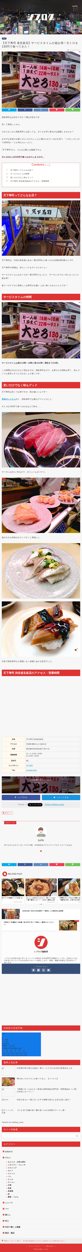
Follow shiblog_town (54, 804)
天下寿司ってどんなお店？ (21, 170)
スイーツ (11, 1174)
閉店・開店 (10, 1233)
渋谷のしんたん (9, 399)
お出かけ (9, 1151)
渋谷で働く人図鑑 (12, 1227)
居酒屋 (10, 1191)
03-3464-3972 (31, 770)
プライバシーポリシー (35, 1246)
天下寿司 (29, 765)
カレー (10, 1171)
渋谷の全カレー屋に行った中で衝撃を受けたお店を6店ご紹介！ (44, 1100)
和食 (4, 38)
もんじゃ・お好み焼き (17, 1162)
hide (47, 165)
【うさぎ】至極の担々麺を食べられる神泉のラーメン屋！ (41, 1110)
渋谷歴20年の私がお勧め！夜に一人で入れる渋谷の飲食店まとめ (44, 1068)
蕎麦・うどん (13, 1197)
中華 (9, 1185)
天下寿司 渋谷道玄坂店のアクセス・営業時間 (29, 181)
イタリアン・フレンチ (17, 1165)
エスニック (12, 1168)
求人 (7, 1221)
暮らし (8, 1215)
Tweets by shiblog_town (13, 1122)
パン (9, 1176)
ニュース (9, 1203)
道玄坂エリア (8, 813)
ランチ (10, 1179)
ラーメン (11, 1182)
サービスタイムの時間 (19, 174)
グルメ (8, 1158)
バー (7, 1209)
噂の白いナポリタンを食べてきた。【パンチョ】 (39, 1079)
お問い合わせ (50, 1246)
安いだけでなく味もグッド (21, 177)
